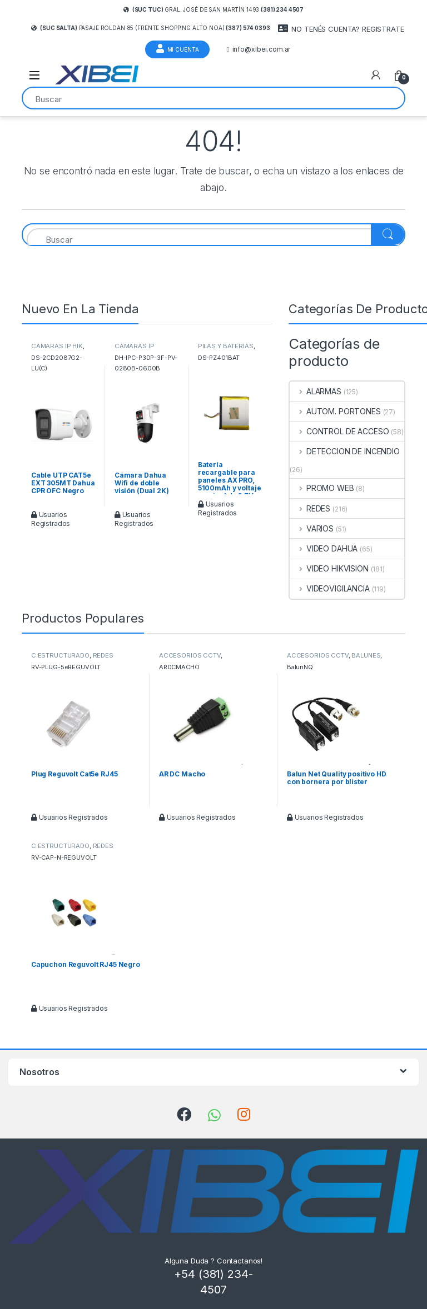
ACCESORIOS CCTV (190, 655)
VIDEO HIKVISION (329, 568)
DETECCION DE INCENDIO (345, 451)
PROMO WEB (322, 488)
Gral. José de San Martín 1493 (213, 9)
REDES (310, 508)
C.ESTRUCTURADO (60, 655)
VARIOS (312, 528)
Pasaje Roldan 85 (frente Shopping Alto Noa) (150, 28)
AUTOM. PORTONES (335, 411)
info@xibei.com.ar (258, 49)
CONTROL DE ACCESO (339, 431)
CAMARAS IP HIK (57, 346)
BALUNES (365, 655)
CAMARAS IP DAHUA (135, 349)
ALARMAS (315, 391)
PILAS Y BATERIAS (226, 346)
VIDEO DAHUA (324, 548)
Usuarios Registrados (50, 519)
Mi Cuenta (177, 48)
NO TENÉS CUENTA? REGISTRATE (341, 28)
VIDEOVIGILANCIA (330, 588)
